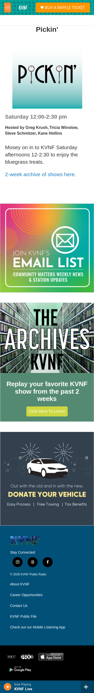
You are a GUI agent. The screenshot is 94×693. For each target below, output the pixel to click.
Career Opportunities (26, 595)
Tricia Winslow (63, 127)
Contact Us (18, 606)
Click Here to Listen (47, 411)
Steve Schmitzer (20, 133)
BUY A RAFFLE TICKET (65, 7)
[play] (8, 686)
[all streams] (87, 686)
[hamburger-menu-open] (7, 8)
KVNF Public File (23, 616)
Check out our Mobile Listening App (37, 627)
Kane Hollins (50, 133)
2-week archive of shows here (40, 174)
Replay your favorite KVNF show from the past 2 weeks (47, 391)
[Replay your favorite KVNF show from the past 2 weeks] (47, 338)
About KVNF (20, 584)
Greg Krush (37, 127)
